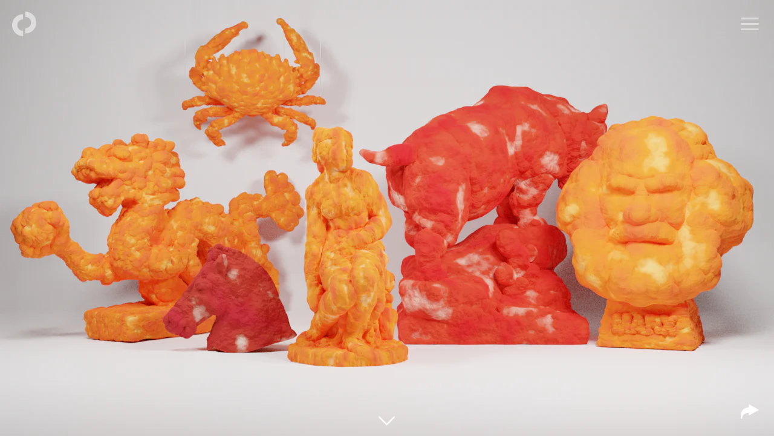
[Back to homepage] (24, 24)
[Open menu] (750, 24)
